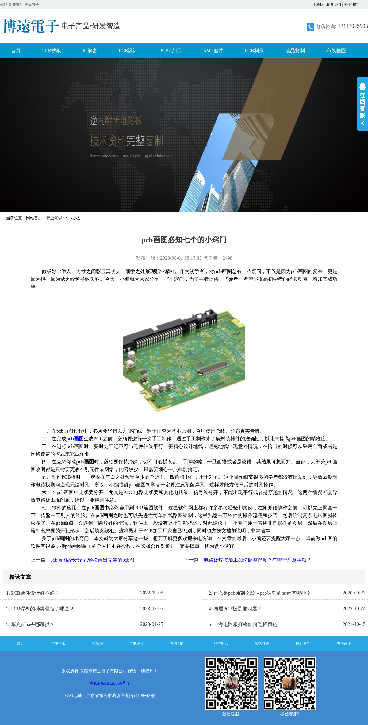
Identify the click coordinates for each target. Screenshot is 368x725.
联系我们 (333, 4)
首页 (16, 50)
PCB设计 (128, 50)
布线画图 (336, 50)
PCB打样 (262, 643)
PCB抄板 (51, 50)
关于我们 (351, 4)
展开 (362, 108)
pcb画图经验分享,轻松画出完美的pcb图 (92, 560)
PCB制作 (254, 50)
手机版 (318, 4)
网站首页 (34, 218)
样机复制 (303, 643)
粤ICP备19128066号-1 (110, 683)
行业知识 (54, 218)
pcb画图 (75, 438)
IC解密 (89, 50)
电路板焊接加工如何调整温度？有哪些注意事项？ (258, 560)
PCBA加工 (170, 50)
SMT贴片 (213, 50)
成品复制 (295, 50)
